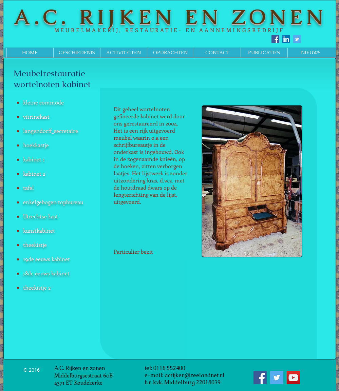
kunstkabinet (39, 230)
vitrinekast (36, 116)
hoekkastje (36, 145)
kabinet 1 (34, 159)
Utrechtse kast (40, 216)
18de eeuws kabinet (46, 273)
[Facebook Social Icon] (275, 39)
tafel (28, 187)
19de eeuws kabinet (46, 258)
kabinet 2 (34, 173)
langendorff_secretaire (50, 130)
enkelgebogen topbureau (53, 202)
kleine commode (43, 102)
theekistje (35, 244)
